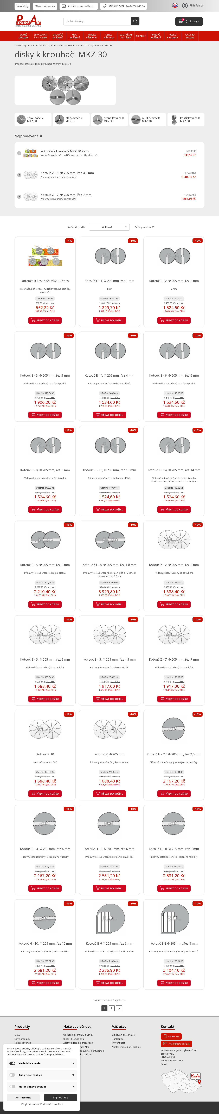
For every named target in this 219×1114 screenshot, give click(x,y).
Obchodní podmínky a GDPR (78, 1034)
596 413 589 (116, 6)
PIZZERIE (141, 36)
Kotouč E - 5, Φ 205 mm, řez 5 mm (45, 565)
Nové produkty (22, 1038)
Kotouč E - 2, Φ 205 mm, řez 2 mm (174, 281)
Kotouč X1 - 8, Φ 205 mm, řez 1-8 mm (109, 565)
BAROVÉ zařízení (156, 36)
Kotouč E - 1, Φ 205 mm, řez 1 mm (109, 281)
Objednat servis (45, 6)
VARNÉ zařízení (23, 36)
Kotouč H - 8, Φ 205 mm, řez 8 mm (174, 849)
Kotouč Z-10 (45, 754)
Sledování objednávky (123, 1034)
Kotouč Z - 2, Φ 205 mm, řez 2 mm (174, 565)
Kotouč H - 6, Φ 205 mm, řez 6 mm (109, 849)
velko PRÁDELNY (172, 36)
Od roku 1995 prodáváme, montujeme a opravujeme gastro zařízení (83, 1052)
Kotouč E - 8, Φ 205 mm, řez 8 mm (45, 470)
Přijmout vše (60, 1097)
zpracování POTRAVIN (40, 36)
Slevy (17, 1034)
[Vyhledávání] (101, 21)
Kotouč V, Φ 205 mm (109, 754)
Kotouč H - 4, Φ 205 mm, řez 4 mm (45, 849)
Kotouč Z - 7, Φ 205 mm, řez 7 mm (66, 195)
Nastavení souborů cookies (126, 1046)
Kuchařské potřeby (125, 36)
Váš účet (119, 1026)
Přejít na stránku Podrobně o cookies (42, 1104)
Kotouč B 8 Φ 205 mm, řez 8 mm (174, 943)
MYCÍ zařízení (74, 36)
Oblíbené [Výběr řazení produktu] (115, 227)
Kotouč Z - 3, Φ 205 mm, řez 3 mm (45, 659)
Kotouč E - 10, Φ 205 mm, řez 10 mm (109, 470)
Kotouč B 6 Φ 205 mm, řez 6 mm (109, 943)
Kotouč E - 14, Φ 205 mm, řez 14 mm (174, 470)
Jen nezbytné (23, 1097)
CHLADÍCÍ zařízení (57, 36)
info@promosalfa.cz (81, 6)
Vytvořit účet (118, 1042)
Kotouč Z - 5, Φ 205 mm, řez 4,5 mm (67, 173)
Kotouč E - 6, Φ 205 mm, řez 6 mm (174, 375)
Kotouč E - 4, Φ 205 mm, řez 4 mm (109, 375)
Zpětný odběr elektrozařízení (78, 1042)
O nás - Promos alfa (73, 1038)
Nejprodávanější (23, 1042)
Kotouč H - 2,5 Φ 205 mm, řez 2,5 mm (174, 754)
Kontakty (22, 6)
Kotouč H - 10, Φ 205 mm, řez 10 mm (45, 943)
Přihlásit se (118, 1038)
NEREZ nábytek (109, 36)
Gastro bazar (190, 36)
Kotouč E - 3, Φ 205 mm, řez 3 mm (45, 375)
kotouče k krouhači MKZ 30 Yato (65, 151)
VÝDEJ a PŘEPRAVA (91, 36)
